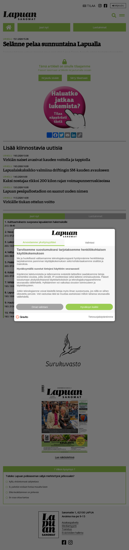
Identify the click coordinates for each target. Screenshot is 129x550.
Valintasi (89, 242)
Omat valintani (40, 306)
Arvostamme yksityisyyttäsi (39, 242)
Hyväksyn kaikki (89, 306)
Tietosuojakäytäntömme (100, 316)
